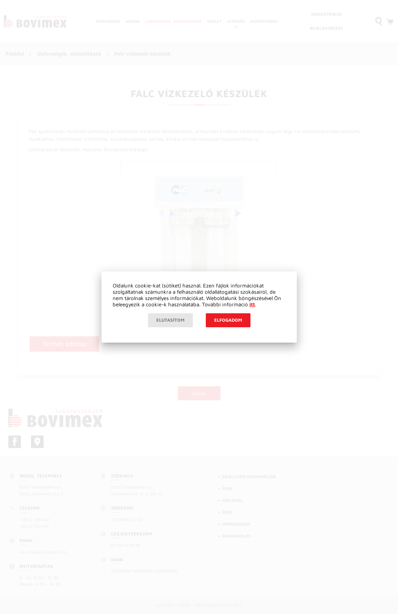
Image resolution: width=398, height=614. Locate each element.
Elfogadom (228, 320)
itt (252, 304)
